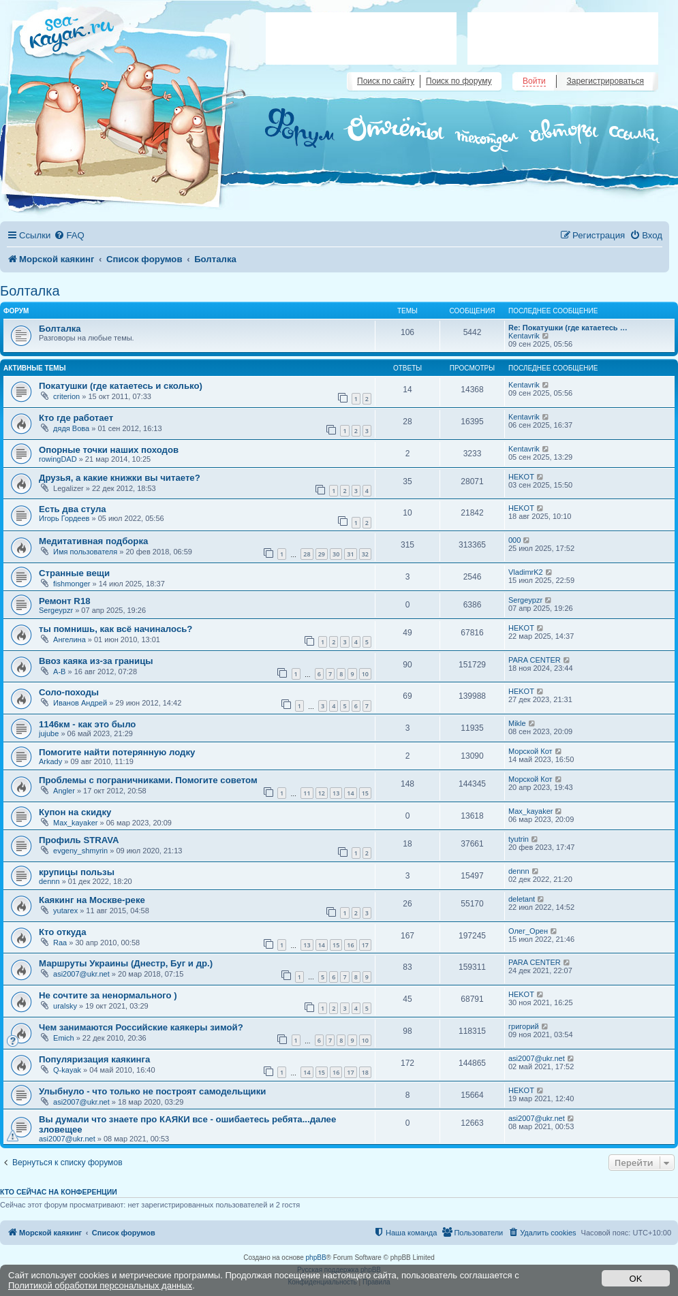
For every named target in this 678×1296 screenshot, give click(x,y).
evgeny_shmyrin (80, 851)
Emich (63, 1038)
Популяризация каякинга (94, 1059)
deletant (521, 899)
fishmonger (71, 584)
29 (321, 554)
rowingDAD (58, 459)
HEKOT (521, 477)
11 (306, 793)
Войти (534, 81)
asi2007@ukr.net (81, 974)
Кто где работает (76, 418)
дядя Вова (71, 428)
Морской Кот (530, 751)
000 (514, 540)
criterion (66, 396)
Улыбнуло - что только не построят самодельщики (152, 1091)
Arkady (50, 761)
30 (336, 554)
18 (365, 1072)
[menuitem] (69, 235)
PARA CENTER (534, 660)
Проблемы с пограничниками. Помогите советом (148, 780)
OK (636, 1279)
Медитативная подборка (93, 541)
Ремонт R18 (65, 601)
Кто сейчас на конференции (58, 1192)
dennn (49, 881)
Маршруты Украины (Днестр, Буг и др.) (126, 963)
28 (306, 554)
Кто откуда (63, 932)
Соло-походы (69, 692)
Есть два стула (72, 509)
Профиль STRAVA (79, 840)
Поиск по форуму (458, 81)
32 (365, 554)
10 (365, 673)
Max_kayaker (75, 823)
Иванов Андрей (80, 703)
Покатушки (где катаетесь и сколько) (120, 386)
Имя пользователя (85, 552)
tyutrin (518, 839)
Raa (60, 942)
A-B (59, 671)
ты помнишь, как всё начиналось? (115, 629)
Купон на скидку (75, 812)
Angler (64, 791)
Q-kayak (67, 1070)
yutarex (65, 910)
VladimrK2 (525, 572)
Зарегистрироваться (605, 81)
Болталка (30, 290)
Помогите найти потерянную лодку (117, 752)
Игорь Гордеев (64, 518)
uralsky (65, 1006)
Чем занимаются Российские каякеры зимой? (141, 1027)
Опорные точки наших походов (109, 450)
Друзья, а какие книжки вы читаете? (119, 478)
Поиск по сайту (385, 81)
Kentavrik (524, 336)
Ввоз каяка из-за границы (96, 661)
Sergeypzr (56, 610)
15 (365, 793)
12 (321, 793)
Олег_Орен (528, 931)
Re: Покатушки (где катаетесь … (568, 327)
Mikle (517, 723)
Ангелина (69, 639)
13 (336, 793)
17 (365, 945)
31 (350, 554)
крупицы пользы (76, 872)
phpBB (316, 1257)
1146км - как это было (87, 724)
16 (350, 945)
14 (350, 793)
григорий (523, 1026)
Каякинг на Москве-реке (92, 900)
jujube (49, 733)
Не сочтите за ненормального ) (108, 995)
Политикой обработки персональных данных (100, 1285)
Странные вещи (74, 573)
